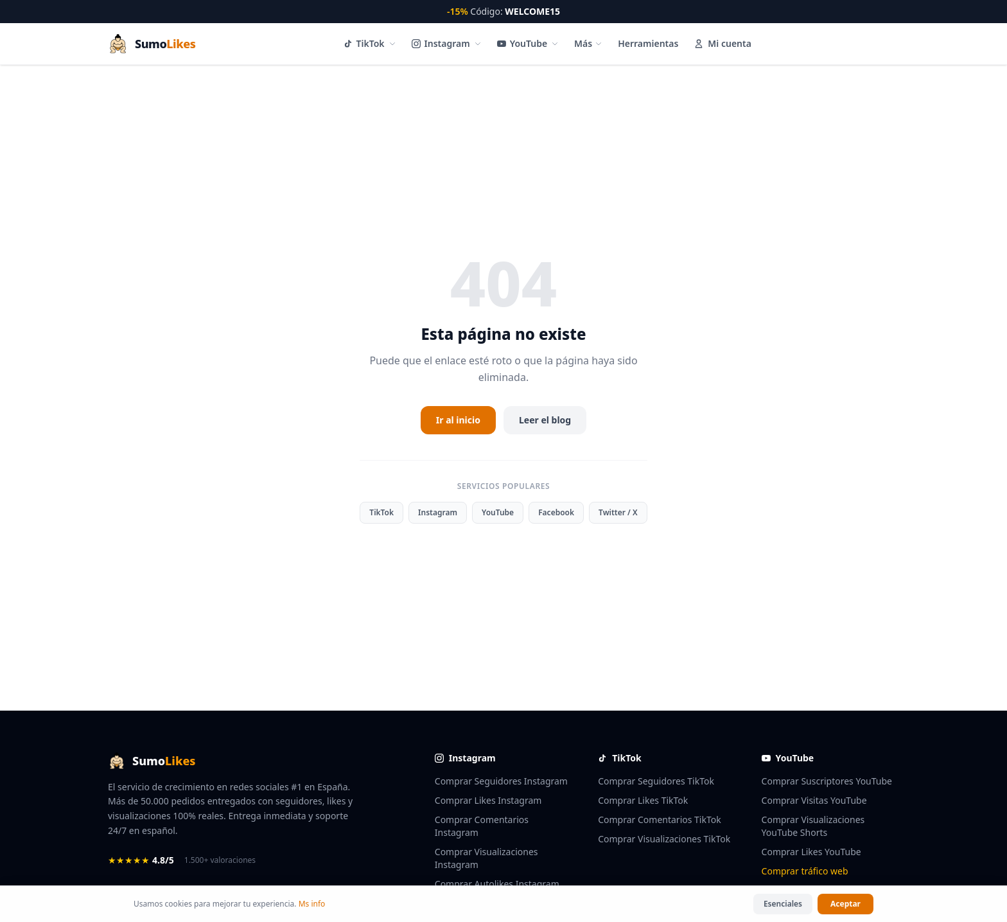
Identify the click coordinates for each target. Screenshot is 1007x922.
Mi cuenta (722, 43)
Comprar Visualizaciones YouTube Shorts (813, 825)
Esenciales (783, 905)
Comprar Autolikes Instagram (497, 884)
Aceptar (845, 905)
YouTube (528, 43)
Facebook (556, 512)
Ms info (312, 905)
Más (588, 43)
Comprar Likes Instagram (488, 800)
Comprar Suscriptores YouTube (827, 781)
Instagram (447, 43)
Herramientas (648, 43)
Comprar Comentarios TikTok (659, 819)
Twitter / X (618, 512)
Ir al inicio (458, 420)
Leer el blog (545, 420)
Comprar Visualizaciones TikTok (664, 839)
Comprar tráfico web (805, 871)
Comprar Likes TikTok (643, 800)
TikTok (370, 43)
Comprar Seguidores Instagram (501, 781)
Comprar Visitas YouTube (814, 800)
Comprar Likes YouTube (811, 852)
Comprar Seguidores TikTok (656, 781)
